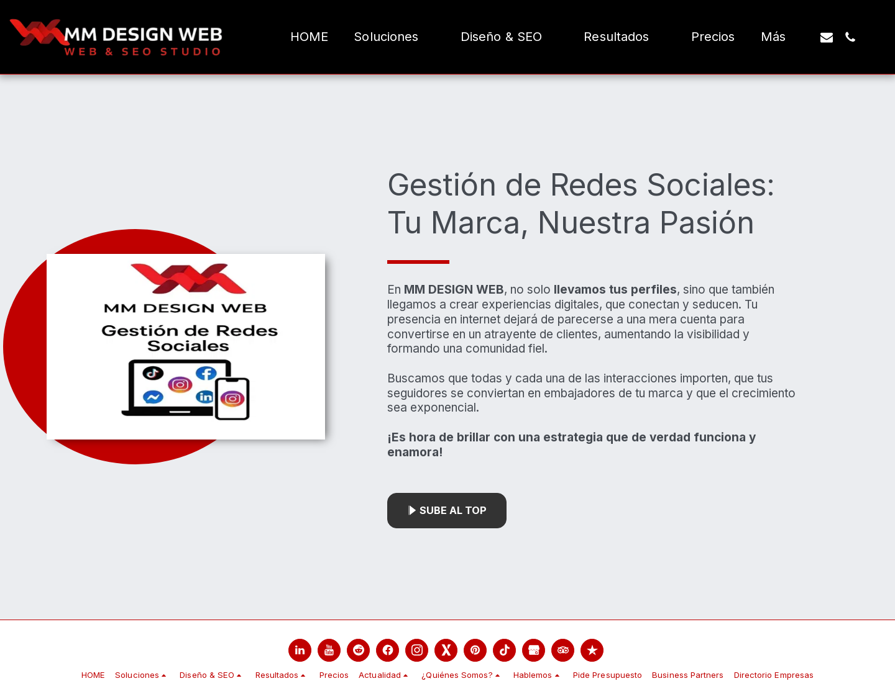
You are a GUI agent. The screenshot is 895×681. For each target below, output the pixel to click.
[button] (394, 37)
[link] (299, 650)
